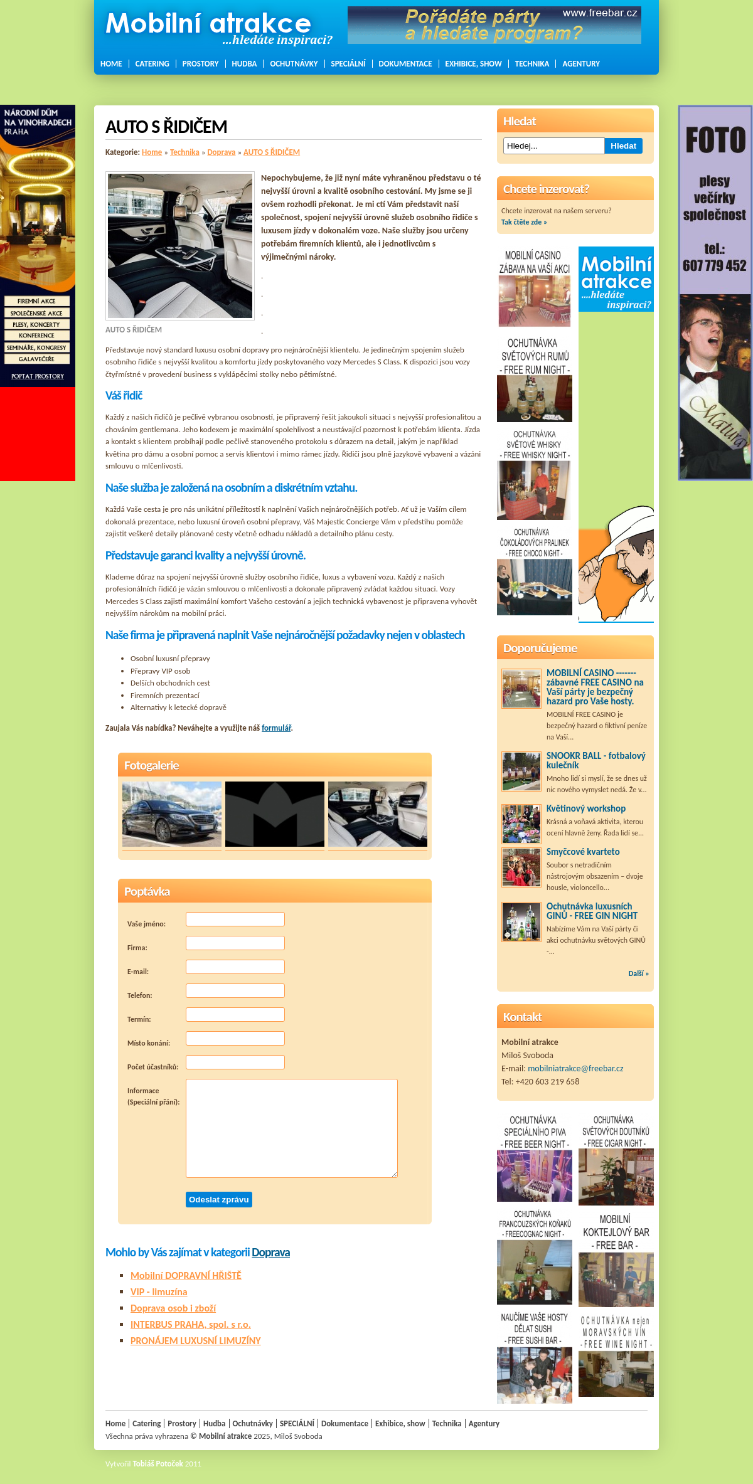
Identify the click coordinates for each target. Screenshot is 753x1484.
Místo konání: (206, 1039)
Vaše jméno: (206, 920)
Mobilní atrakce (225, 1436)
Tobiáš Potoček (158, 1463)
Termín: (206, 1015)
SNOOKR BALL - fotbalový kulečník (596, 760)
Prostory (201, 64)
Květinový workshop (586, 808)
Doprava (221, 152)
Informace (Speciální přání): (262, 1128)
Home (111, 64)
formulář (276, 728)
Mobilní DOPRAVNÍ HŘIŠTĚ (186, 1275)
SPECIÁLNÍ (348, 64)
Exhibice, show (474, 64)
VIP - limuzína (159, 1292)
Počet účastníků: (206, 1063)
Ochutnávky (294, 64)
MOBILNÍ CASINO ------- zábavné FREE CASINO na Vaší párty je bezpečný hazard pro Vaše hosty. (595, 687)
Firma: (206, 944)
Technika (532, 64)
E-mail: (206, 968)
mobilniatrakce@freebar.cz (575, 1068)
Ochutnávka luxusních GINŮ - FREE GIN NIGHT (592, 911)
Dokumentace (405, 64)
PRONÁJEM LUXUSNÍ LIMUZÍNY (196, 1341)
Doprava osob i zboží (173, 1308)
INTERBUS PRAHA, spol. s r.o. (191, 1324)
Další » (639, 973)
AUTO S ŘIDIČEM (271, 152)
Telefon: (206, 991)
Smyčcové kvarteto (583, 851)
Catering (152, 64)
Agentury (581, 64)
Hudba (244, 64)
